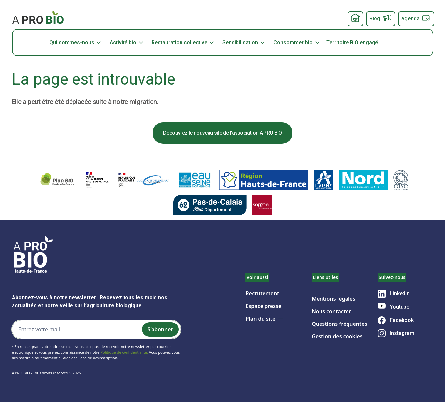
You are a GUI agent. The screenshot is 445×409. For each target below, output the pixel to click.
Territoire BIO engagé (352, 42)
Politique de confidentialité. (124, 352)
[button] (78, 42)
